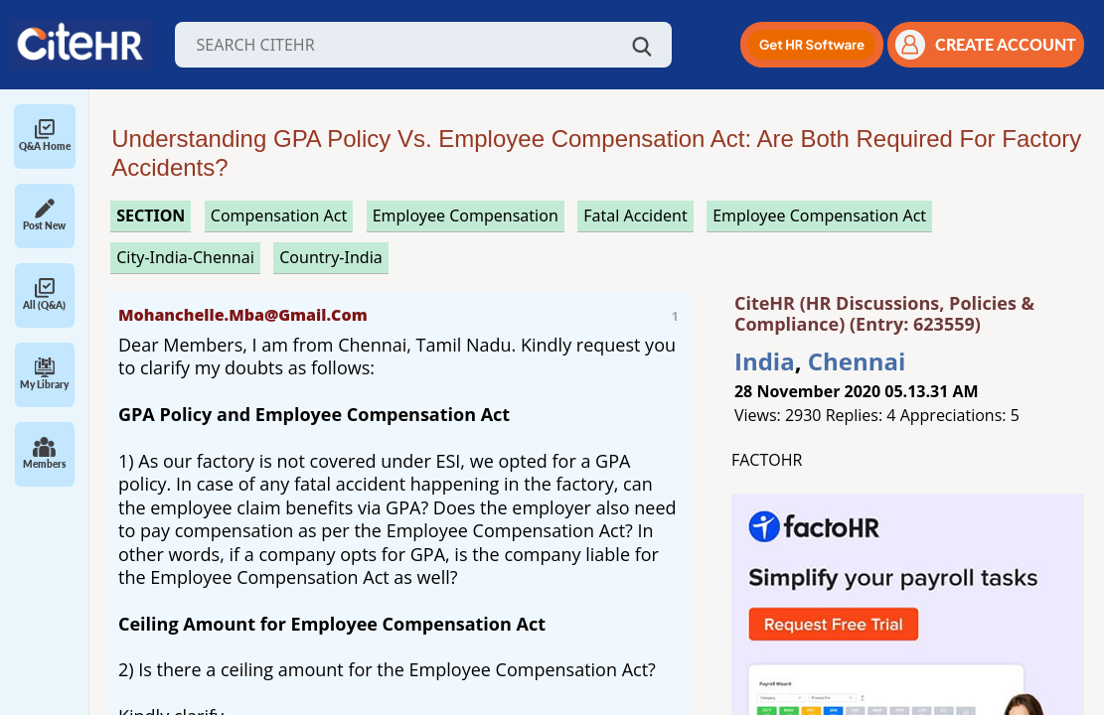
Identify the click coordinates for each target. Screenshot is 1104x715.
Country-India (331, 257)
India (764, 361)
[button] (811, 45)
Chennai (857, 361)
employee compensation (465, 215)
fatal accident (635, 215)
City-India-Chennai (185, 257)
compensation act (279, 215)
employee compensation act (819, 215)
